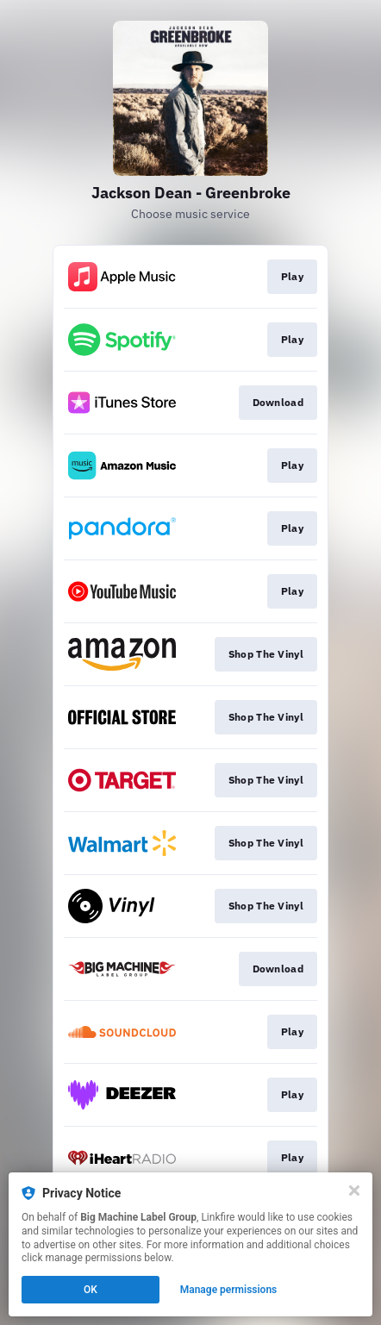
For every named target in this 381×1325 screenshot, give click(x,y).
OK (90, 1290)
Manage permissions (229, 1290)
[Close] (354, 1190)
